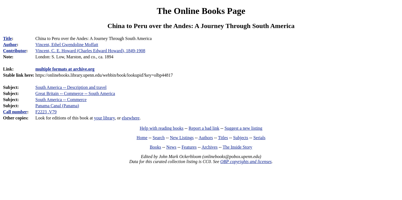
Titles (223, 137)
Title (7, 38)
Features (188, 147)
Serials (259, 137)
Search (159, 137)
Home (141, 137)
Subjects (240, 137)
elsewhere (131, 118)
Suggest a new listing (243, 128)
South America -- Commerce (61, 99)
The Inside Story (237, 147)
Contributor (14, 50)
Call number (15, 111)
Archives (209, 147)
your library (104, 118)
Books (155, 147)
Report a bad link (204, 128)
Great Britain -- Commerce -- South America (75, 93)
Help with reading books (161, 128)
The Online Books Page (201, 11)
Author (10, 44)
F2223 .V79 (46, 111)
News (171, 147)
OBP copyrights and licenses (246, 161)
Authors (206, 137)
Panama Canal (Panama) (57, 105)
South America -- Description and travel (71, 87)
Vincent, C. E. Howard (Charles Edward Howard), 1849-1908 (90, 50)
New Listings (182, 137)
